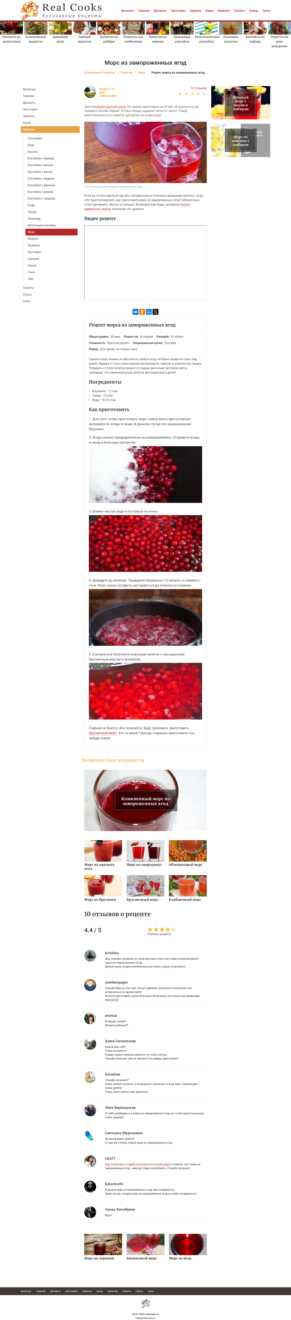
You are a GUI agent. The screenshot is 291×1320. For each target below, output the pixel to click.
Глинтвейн (35, 138)
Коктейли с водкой (41, 178)
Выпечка (127, 10)
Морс (31, 232)
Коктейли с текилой (41, 198)
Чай (30, 279)
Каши (209, 10)
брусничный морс (103, 733)
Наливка (34, 245)
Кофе (31, 205)
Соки (31, 272)
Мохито (33, 238)
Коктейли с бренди (41, 158)
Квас (31, 145)
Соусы (253, 10)
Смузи (32, 265)
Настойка (34, 252)
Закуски (195, 10)
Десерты (160, 10)
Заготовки (178, 10)
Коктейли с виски (40, 172)
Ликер (32, 212)
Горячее (144, 10)
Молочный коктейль (42, 225)
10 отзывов (199, 88)
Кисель (33, 152)
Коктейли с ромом (40, 192)
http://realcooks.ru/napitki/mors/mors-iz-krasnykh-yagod (138, 1164)
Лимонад (34, 218)
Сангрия (33, 259)
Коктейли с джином (41, 185)
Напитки (224, 10)
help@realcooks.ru (145, 1318)
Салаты (239, 10)
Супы (266, 10)
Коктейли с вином (40, 165)
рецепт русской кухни (111, 107)
